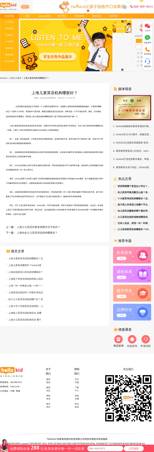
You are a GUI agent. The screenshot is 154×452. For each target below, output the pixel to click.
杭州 (24, 7)
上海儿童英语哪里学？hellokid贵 (24, 265)
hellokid (3, 78)
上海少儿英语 (15, 78)
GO (121, 258)
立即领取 (134, 448)
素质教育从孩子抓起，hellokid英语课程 (133, 167)
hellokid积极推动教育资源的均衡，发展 (133, 126)
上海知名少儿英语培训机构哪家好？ (37, 232)
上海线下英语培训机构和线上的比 (25, 279)
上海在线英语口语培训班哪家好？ (25, 272)
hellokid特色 (45, 16)
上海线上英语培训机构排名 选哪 (24, 313)
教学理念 (62, 16)
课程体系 (96, 16)
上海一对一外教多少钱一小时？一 (25, 285)
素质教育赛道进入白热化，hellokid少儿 (133, 151)
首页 (27, 16)
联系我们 (114, 16)
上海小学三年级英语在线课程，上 (25, 306)
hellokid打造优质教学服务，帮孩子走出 (133, 159)
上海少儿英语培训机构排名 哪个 (24, 319)
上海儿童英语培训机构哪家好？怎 (25, 258)
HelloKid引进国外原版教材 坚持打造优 (133, 142)
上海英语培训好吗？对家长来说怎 (25, 292)
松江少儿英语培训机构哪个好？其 (25, 299)
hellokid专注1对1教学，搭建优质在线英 (133, 134)
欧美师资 (79, 16)
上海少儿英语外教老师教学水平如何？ (38, 227)
